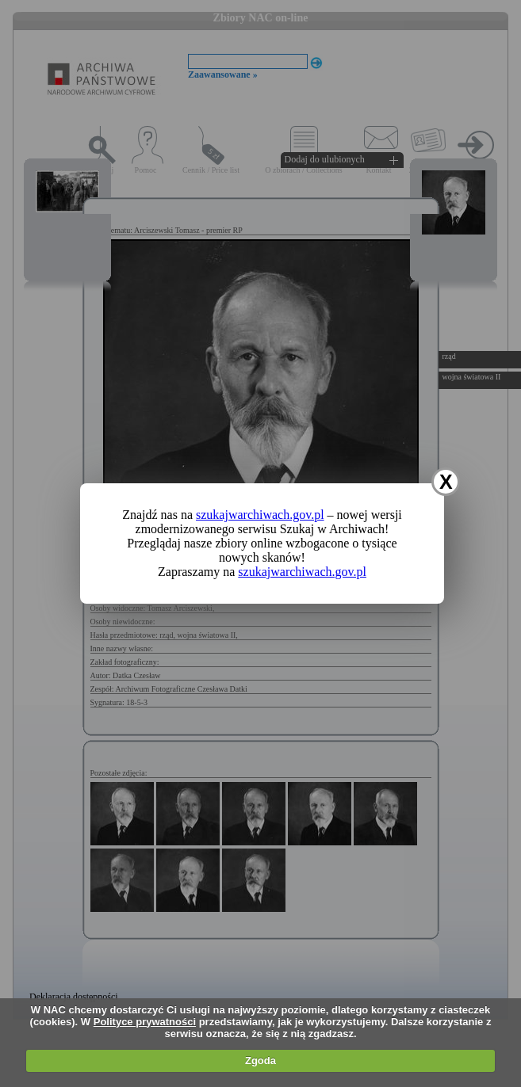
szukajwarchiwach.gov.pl (260, 514)
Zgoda (260, 1060)
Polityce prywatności (145, 1022)
